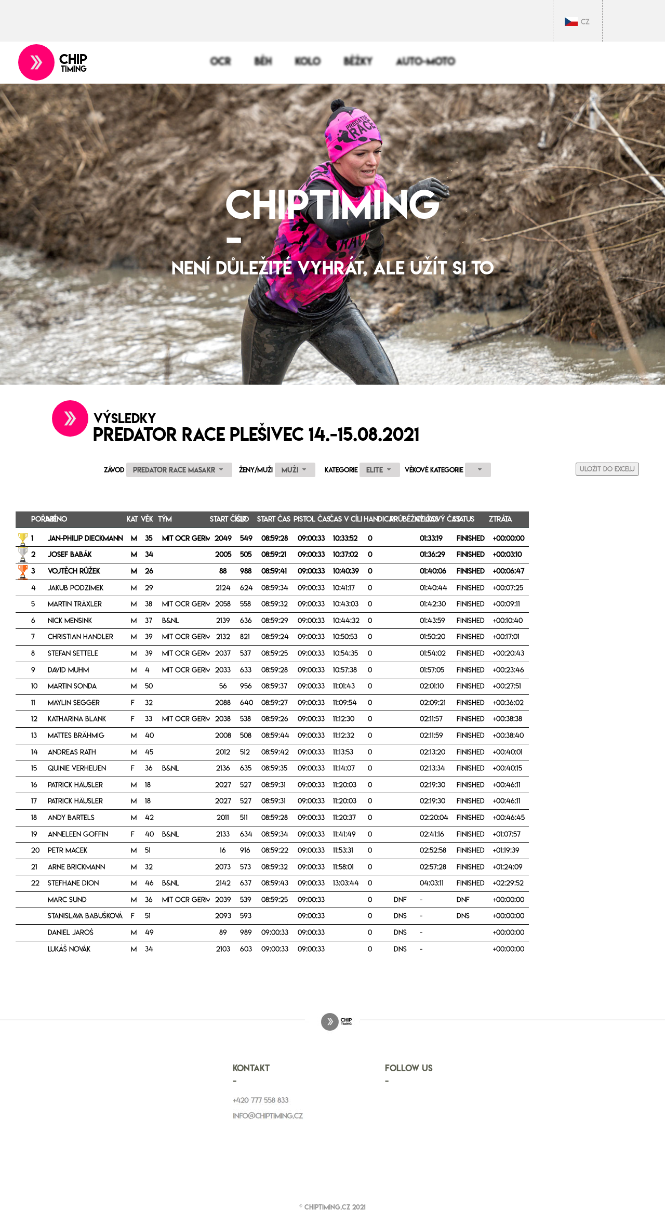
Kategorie (341, 470)
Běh (263, 61)
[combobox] (179, 470)
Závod (114, 470)
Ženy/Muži (256, 470)
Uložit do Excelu (607, 469)
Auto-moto (425, 61)
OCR (220, 61)
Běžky (358, 61)
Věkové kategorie (434, 470)
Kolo (308, 61)
